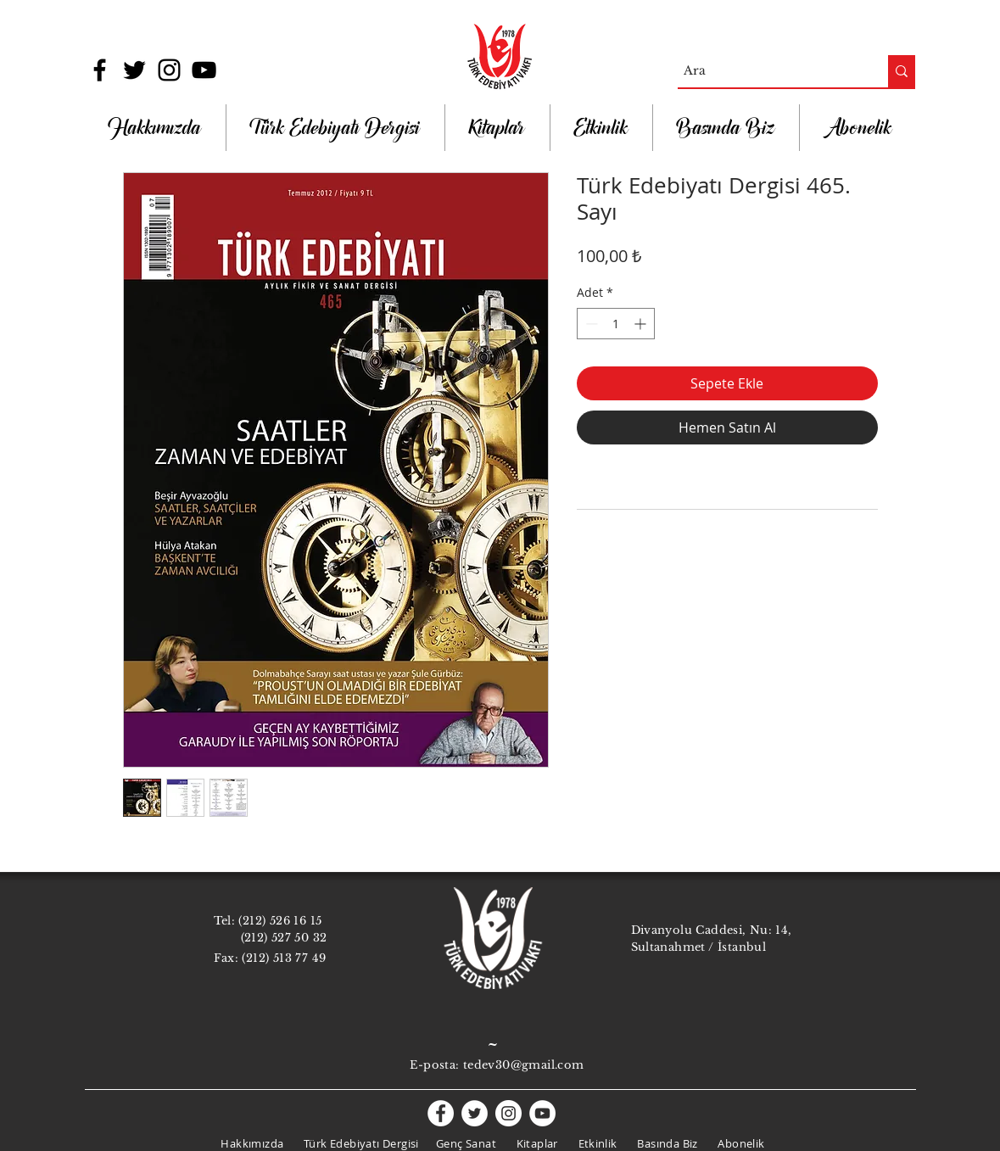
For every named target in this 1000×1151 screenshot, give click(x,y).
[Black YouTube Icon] (204, 70)
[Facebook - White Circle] (440, 1113)
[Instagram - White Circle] (508, 1113)
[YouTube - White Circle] (542, 1113)
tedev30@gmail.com (523, 1065)
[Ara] (768, 71)
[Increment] (641, 323)
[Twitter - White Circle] (474, 1113)
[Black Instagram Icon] (169, 70)
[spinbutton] (616, 323)
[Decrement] (590, 323)
